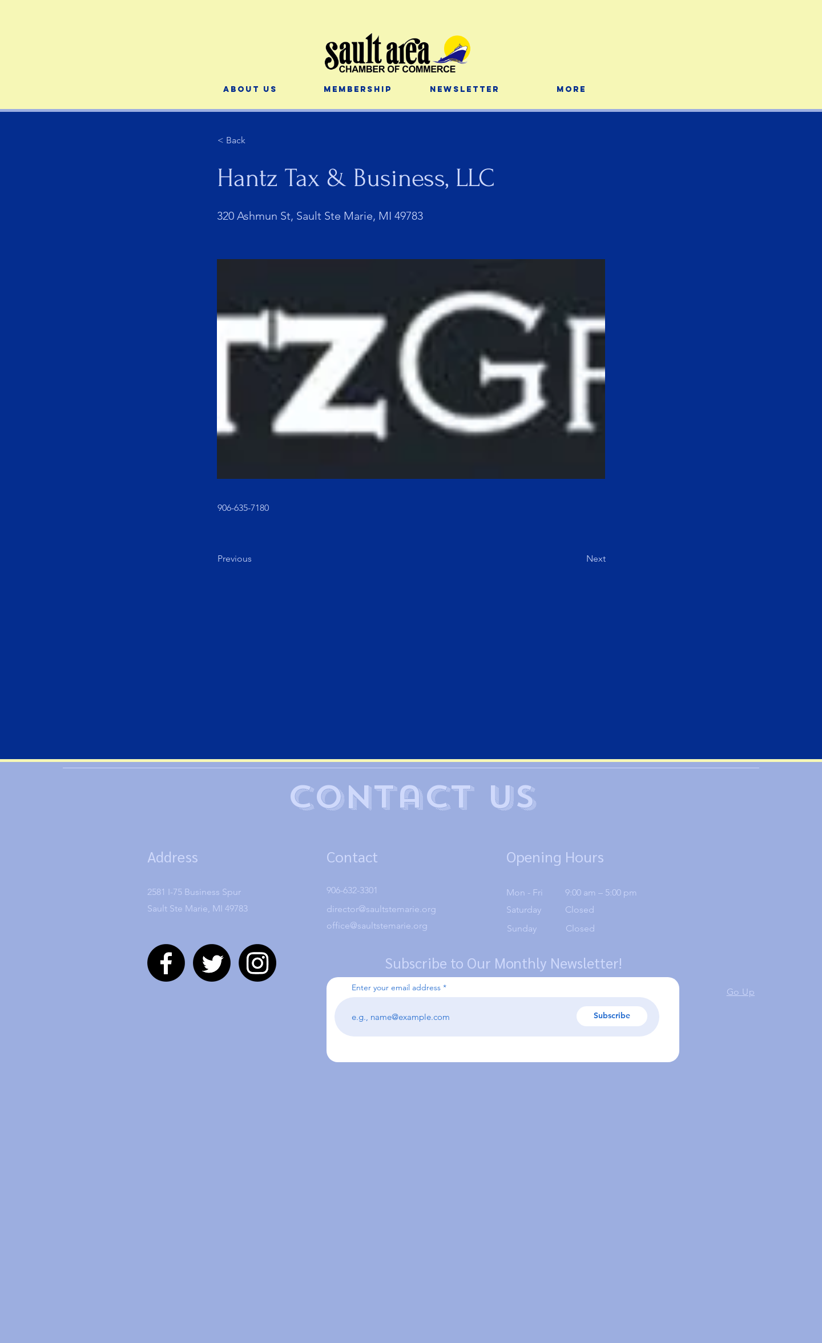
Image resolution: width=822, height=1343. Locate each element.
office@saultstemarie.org (377, 925)
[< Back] (255, 140)
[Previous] (255, 558)
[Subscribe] (612, 1016)
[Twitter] (212, 963)
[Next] (577, 558)
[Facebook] (166, 963)
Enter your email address (396, 987)
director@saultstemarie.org (381, 909)
